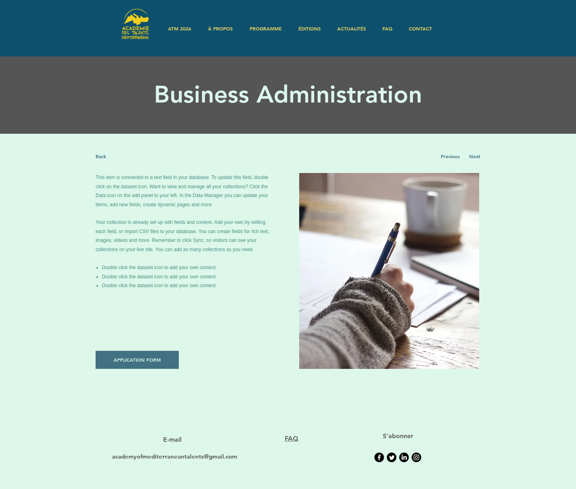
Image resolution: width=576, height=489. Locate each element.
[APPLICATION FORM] (137, 360)
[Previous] (450, 156)
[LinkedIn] (404, 457)
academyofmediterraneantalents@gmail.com (174, 456)
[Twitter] (391, 457)
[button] (220, 28)
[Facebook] (379, 457)
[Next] (474, 156)
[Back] (125, 156)
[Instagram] (416, 457)
